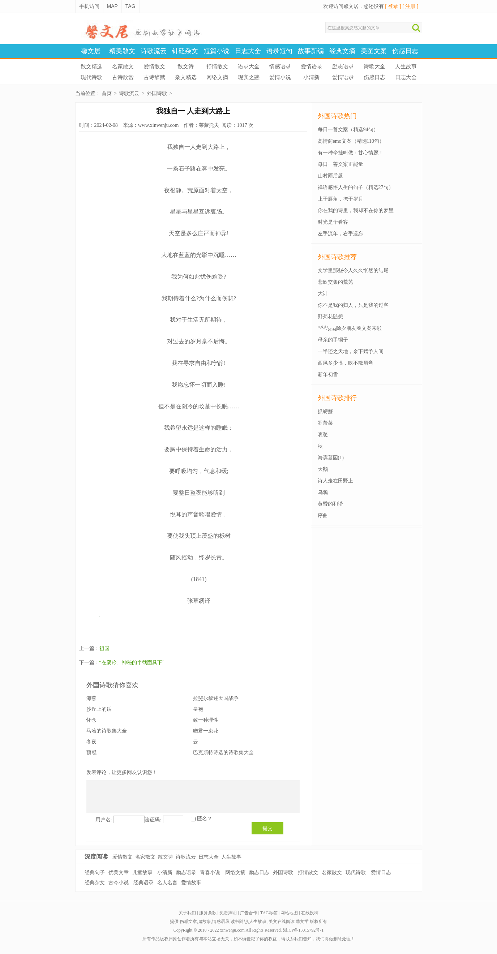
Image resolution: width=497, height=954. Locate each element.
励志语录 (343, 66)
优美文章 (118, 872)
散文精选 (91, 66)
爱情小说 (280, 77)
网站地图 (289, 912)
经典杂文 (95, 882)
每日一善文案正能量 (340, 164)
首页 (107, 93)
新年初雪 (328, 374)
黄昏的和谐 (330, 504)
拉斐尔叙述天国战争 (216, 698)
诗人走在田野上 (335, 481)
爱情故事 (191, 882)
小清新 (311, 77)
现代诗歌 (91, 77)
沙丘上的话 (99, 709)
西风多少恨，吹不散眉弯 (345, 363)
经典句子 (95, 872)
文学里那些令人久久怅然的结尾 (353, 270)
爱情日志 (381, 872)
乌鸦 (323, 492)
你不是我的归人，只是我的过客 (353, 305)
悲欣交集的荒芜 (335, 282)
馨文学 (302, 921)
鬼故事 (204, 921)
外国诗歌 (157, 93)
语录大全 (249, 66)
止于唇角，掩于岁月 (340, 199)
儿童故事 (142, 872)
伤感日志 (405, 51)
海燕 (91, 698)
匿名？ (204, 818)
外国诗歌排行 (337, 397)
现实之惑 (249, 77)
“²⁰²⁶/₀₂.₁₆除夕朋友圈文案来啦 (350, 328)
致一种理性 (205, 720)
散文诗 (185, 66)
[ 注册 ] (410, 6)
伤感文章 (188, 921)
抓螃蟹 (325, 411)
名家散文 (123, 66)
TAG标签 (269, 912)
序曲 (323, 515)
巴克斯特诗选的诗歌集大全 (223, 752)
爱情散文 (154, 66)
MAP (112, 6)
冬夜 (91, 741)
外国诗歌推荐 (337, 257)
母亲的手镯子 (333, 340)
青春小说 (210, 872)
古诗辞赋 (154, 77)
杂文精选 (186, 77)
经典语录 (143, 882)
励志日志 (259, 872)
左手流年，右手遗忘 (340, 233)
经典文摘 (342, 51)
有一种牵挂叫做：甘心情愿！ (351, 152)
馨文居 (90, 51)
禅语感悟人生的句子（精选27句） (356, 187)
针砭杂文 (185, 51)
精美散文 (122, 51)
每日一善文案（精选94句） (348, 129)
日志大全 (248, 51)
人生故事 (406, 66)
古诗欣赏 (123, 77)
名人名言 (167, 882)
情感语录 (280, 66)
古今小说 (118, 882)
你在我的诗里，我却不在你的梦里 (356, 210)
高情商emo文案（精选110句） (351, 141)
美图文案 (374, 51)
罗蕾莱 (325, 423)
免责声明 (228, 912)
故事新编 (311, 51)
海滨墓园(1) (331, 457)
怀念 (91, 720)
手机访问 (89, 6)
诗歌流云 (154, 51)
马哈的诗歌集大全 (106, 731)
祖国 (104, 648)
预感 (91, 752)
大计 (323, 293)
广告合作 (248, 912)
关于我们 (187, 912)
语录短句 (279, 51)
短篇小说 (216, 51)
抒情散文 (217, 66)
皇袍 (198, 709)
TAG (130, 6)
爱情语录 (311, 66)
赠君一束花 (205, 731)
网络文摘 (217, 77)
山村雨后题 (330, 176)
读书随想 (239, 921)
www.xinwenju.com (158, 125)
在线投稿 (309, 912)
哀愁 (323, 434)
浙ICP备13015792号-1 (303, 930)
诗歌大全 (374, 66)
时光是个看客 (333, 222)
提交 (267, 828)
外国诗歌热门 (337, 116)
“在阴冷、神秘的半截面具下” (131, 662)
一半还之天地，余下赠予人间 (351, 351)
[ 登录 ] (393, 6)
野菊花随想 (330, 316)
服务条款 (208, 912)
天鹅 (323, 469)
